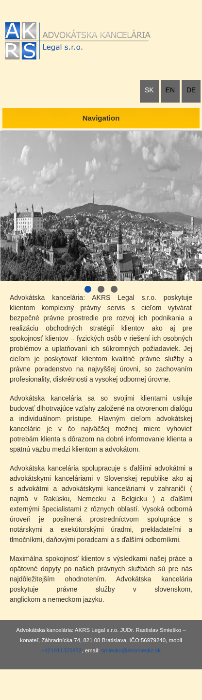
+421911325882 (61, 650)
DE (191, 90)
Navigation (101, 118)
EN (170, 90)
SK (149, 90)
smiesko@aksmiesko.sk (131, 650)
